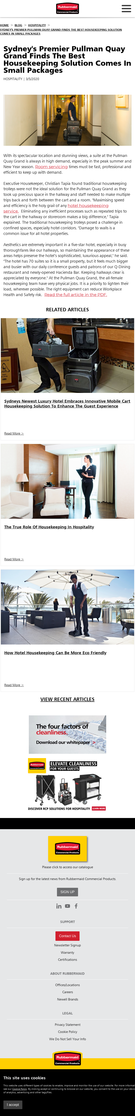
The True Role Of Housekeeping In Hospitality (49, 527)
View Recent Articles (67, 699)
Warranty (67, 953)
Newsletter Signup (67, 945)
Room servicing (51, 166)
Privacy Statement (67, 1025)
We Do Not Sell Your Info (67, 1039)
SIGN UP (67, 892)
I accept (13, 1105)
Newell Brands (67, 999)
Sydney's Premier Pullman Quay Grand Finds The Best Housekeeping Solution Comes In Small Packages (61, 31)
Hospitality (37, 25)
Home (4, 25)
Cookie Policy (19, 1089)
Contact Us (67, 936)
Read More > (14, 433)
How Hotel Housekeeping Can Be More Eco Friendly (55, 653)
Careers (67, 992)
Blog (18, 25)
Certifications (67, 960)
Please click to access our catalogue (67, 867)
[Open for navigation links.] (126, 8)
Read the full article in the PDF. (75, 294)
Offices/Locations (67, 985)
